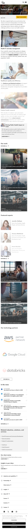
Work (3, 6)
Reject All (14, 523)
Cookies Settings (14, 520)
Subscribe (4, 468)
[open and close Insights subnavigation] (1, 489)
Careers (6, 498)
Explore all (4, 423)
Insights (6, 489)
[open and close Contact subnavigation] (1, 507)
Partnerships (7, 480)
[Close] (26, 516)
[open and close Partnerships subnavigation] (1, 480)
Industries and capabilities (10, 476)
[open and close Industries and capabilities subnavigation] (1, 476)
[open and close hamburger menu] (26, 2)
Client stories (7, 485)
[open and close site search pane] (23, 2)
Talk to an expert (21, 17)
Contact (6, 507)
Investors (6, 503)
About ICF (7, 494)
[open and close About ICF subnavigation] (1, 494)
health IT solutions (13, 54)
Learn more (4, 458)
